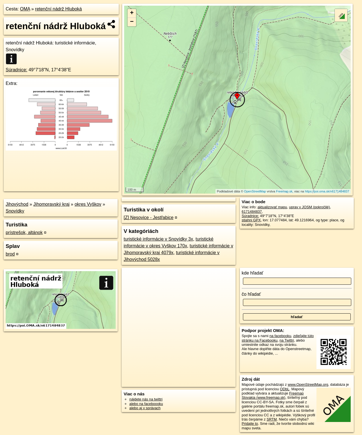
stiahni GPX (251, 220)
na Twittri (286, 340)
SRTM (272, 419)
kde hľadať (253, 273)
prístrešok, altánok (24, 232)
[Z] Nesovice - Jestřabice (148, 217)
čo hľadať (251, 294)
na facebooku (280, 336)
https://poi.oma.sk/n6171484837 (327, 191)
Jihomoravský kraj (51, 204)
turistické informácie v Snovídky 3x (158, 239)
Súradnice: (16, 69)
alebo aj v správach (144, 408)
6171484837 (252, 211)
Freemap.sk (284, 191)
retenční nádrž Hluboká (58, 9)
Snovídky (15, 211)
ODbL (284, 389)
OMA (25, 9)
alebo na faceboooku (146, 404)
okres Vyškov (88, 204)
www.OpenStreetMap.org (308, 384)
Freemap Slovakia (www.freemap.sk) (273, 395)
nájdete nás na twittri (145, 399)
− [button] (132, 22)
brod (10, 254)
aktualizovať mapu (272, 207)
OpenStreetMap (255, 191)
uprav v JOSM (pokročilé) (309, 207)
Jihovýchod (17, 204)
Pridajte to (250, 423)
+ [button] (132, 13)
